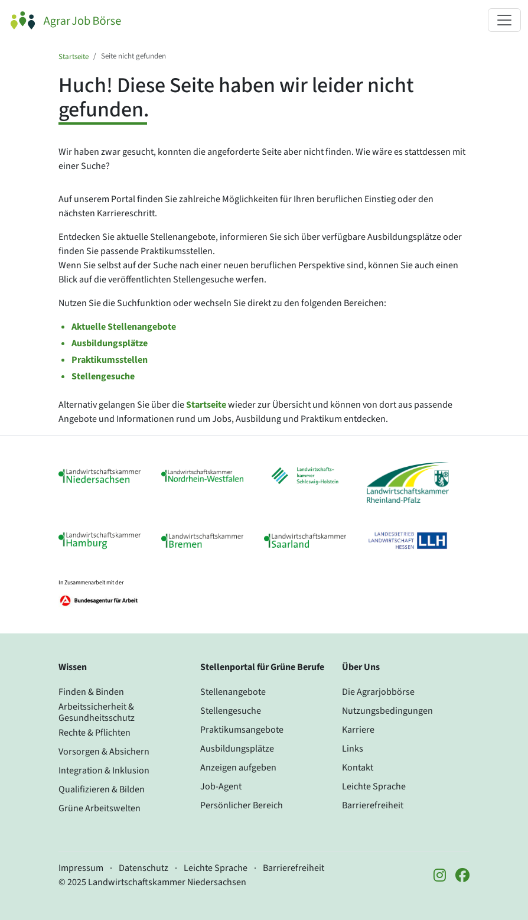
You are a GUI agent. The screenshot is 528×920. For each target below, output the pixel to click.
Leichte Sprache (374, 786)
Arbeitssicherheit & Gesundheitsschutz (96, 712)
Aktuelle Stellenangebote (123, 326)
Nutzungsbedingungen (387, 710)
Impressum (80, 868)
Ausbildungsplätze (109, 343)
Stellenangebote (233, 691)
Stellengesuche (103, 376)
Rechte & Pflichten (94, 732)
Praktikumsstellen (109, 359)
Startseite (73, 56)
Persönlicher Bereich (241, 805)
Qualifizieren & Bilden (101, 789)
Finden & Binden (91, 691)
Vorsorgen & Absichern (103, 751)
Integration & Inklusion (103, 770)
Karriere (358, 729)
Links (352, 748)
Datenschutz (143, 868)
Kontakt (357, 767)
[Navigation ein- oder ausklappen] (504, 20)
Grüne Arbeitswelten (99, 808)
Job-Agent (221, 786)
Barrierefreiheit (372, 805)
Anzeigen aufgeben (238, 767)
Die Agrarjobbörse (378, 691)
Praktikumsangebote (241, 729)
